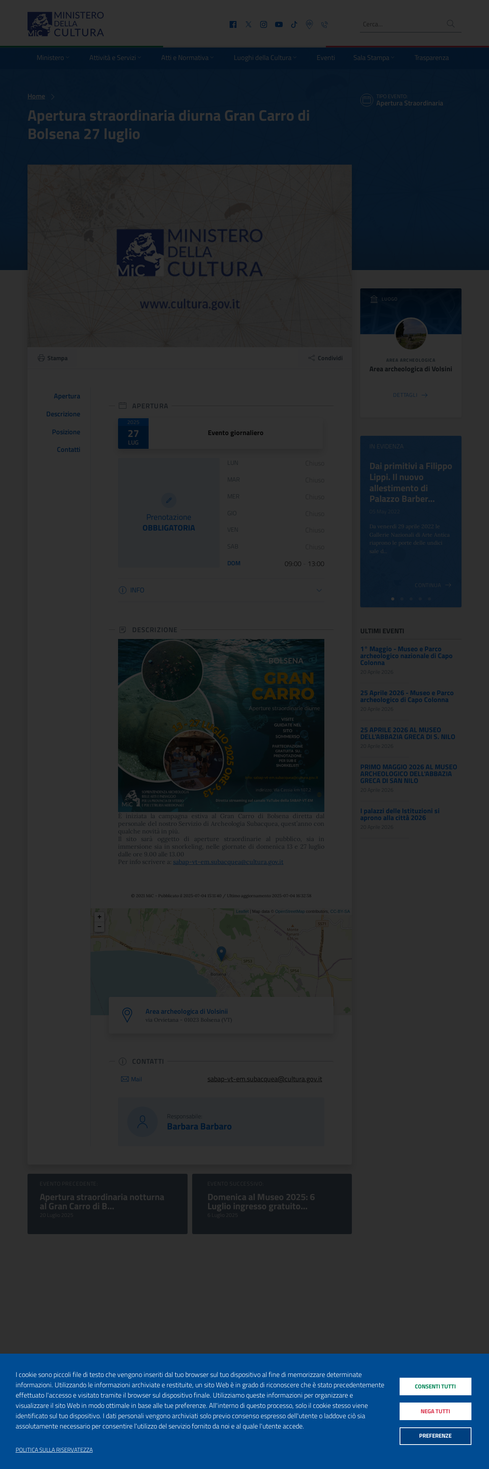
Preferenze (435, 1436)
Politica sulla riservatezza (54, 1449)
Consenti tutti (435, 1385)
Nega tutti (435, 1411)
